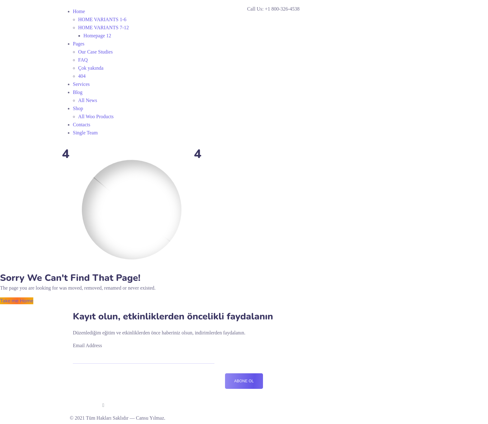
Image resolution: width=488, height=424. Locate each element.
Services (81, 84)
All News (87, 100)
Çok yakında (90, 68)
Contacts (81, 124)
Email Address (87, 345)
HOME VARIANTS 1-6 (102, 19)
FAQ (83, 60)
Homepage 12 (97, 35)
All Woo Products (96, 116)
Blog (77, 92)
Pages (78, 43)
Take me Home (16, 300)
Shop (78, 108)
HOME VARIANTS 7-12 (103, 27)
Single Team (85, 132)
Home (79, 11)
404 (82, 76)
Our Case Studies (95, 51)
